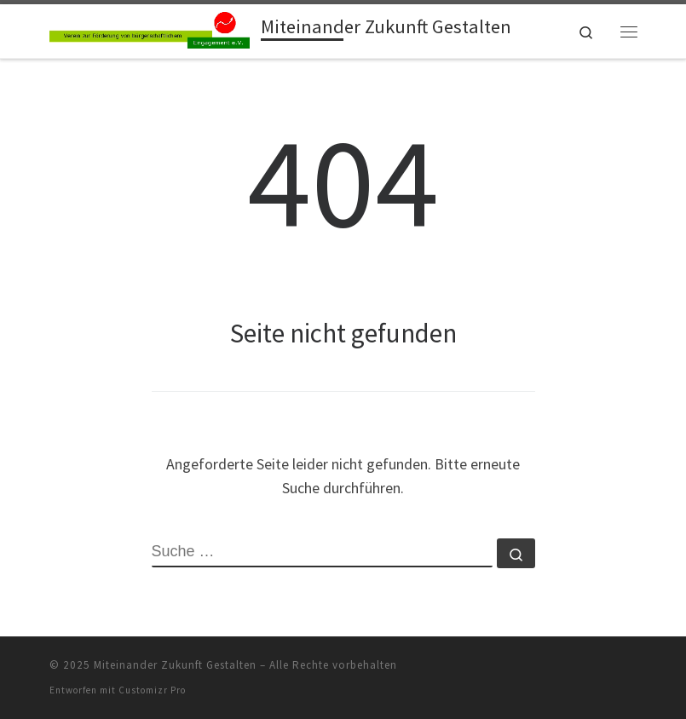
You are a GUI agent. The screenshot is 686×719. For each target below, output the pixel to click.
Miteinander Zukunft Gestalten (175, 665)
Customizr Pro (152, 690)
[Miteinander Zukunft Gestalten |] (152, 29)
